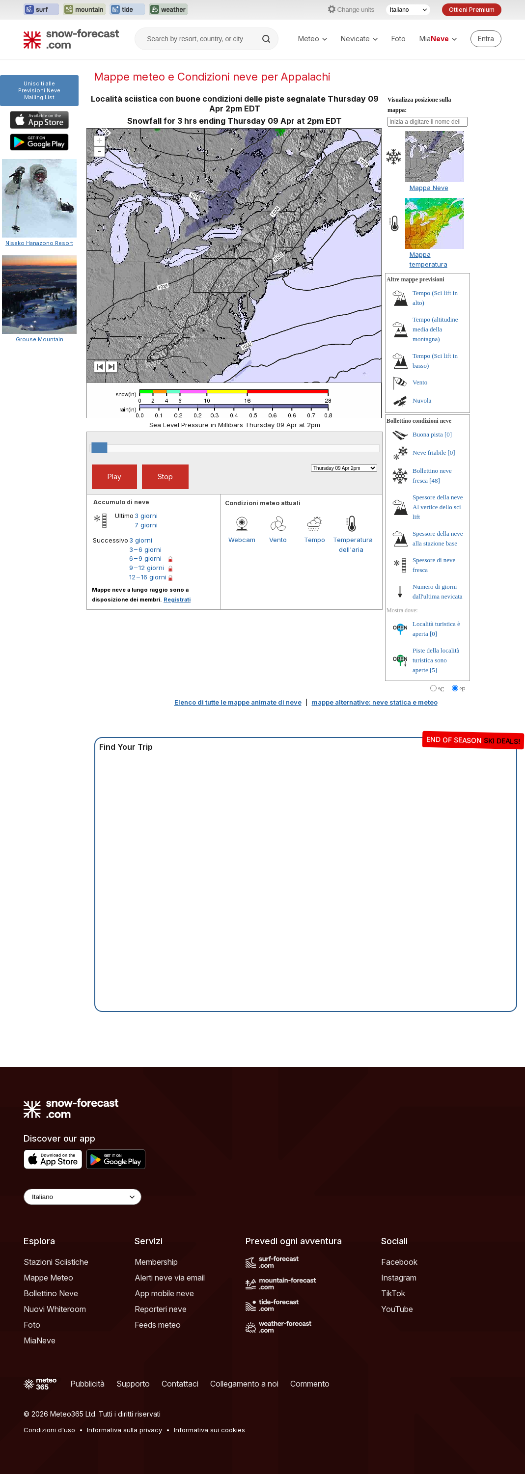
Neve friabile (429, 452)
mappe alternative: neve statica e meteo (375, 702)
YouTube (397, 1309)
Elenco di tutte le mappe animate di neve (238, 702)
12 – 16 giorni (147, 577)
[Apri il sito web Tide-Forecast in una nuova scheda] (127, 9)
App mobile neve (164, 1293)
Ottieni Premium (472, 9)
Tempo (314, 540)
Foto (398, 38)
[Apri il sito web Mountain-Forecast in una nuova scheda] (84, 9)
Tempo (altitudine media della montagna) (435, 329)
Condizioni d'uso (49, 1430)
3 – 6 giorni (145, 549)
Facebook (399, 1262)
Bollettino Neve (51, 1293)
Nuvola (422, 400)
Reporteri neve (161, 1309)
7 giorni (146, 525)
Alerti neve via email (170, 1278)
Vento (278, 540)
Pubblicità (87, 1384)
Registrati (177, 599)
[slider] (99, 447)
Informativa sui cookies (209, 1430)
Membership (156, 1262)
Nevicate (359, 38)
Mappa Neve (429, 187)
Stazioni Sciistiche (56, 1262)
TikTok (393, 1293)
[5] (433, 670)
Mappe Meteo (48, 1278)
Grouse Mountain (39, 339)
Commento (310, 1384)
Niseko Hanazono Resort (39, 243)
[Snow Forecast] (71, 39)
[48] (434, 480)
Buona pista (428, 434)
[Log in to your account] (485, 38)
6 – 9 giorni (145, 558)
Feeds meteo (158, 1325)
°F (462, 689)
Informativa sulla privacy (124, 1430)
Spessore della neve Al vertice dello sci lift (438, 506)
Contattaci (180, 1384)
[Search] (267, 39)
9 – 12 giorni (146, 568)
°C (441, 689)
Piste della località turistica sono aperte (436, 660)
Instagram (398, 1278)
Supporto (133, 1384)
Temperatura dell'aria (351, 544)
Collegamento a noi (244, 1384)
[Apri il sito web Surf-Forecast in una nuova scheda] (41, 9)
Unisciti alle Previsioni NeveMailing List (39, 90)
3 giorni (146, 515)
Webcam (241, 540)
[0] (448, 434)
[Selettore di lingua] (408, 9)
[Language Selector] (82, 1197)
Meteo (312, 38)
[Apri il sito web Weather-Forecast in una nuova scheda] (168, 9)
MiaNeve (39, 1340)
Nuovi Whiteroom (55, 1309)
